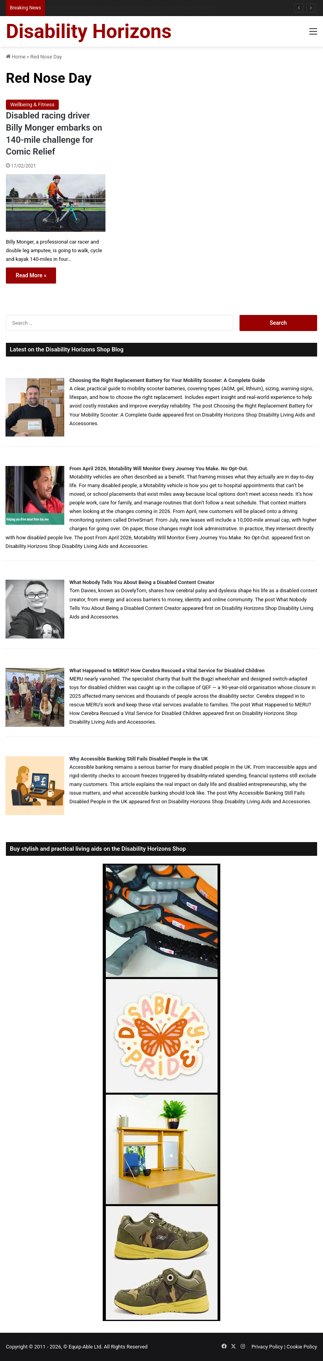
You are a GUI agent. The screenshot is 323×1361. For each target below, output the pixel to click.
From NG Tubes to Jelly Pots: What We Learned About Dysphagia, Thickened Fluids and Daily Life (151, 8)
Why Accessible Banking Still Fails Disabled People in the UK (138, 759)
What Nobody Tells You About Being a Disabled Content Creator (141, 582)
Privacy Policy (267, 1347)
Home (15, 57)
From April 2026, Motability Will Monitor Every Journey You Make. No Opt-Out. (159, 468)
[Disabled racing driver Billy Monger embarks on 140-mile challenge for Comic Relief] (55, 203)
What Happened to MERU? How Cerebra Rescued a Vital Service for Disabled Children (167, 670)
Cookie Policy (302, 1347)
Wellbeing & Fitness (32, 104)
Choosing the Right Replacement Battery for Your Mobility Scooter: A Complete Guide (167, 380)
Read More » (31, 275)
